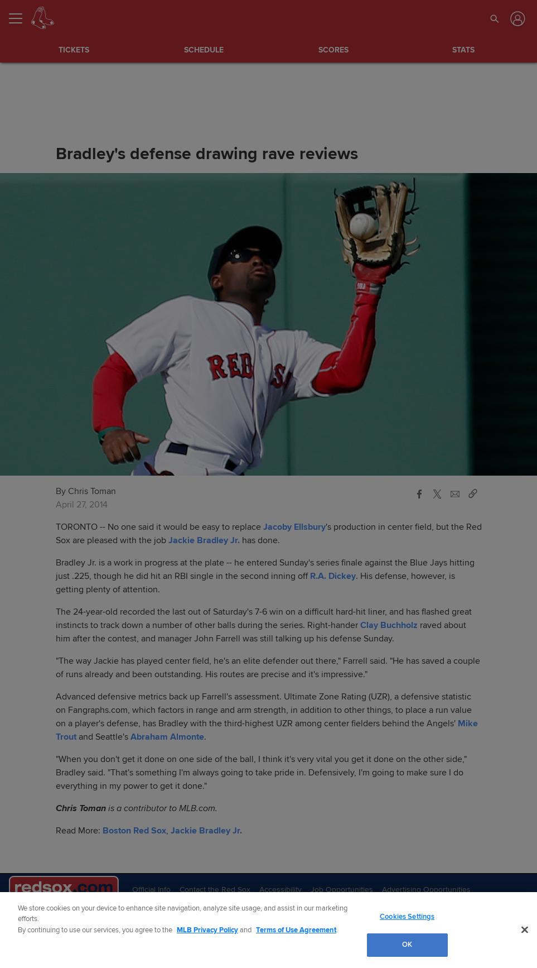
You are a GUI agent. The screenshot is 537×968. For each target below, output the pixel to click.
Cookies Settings (407, 916)
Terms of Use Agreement (296, 930)
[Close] (524, 929)
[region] (268, 930)
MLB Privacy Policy (207, 930)
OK (407, 944)
